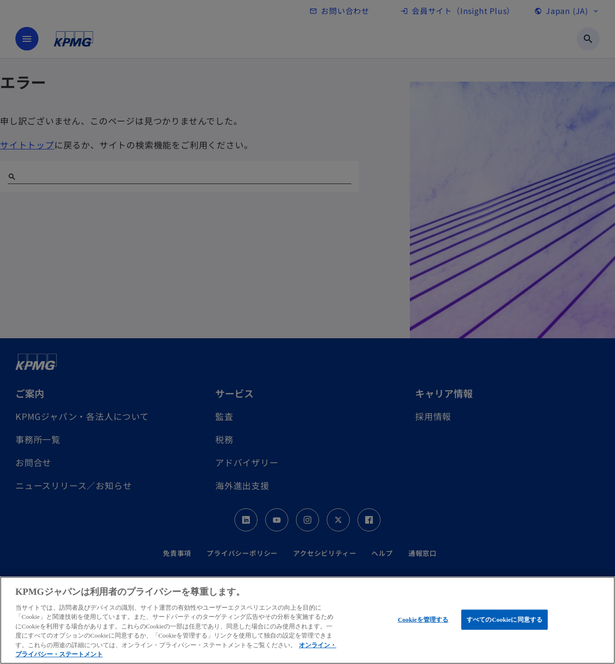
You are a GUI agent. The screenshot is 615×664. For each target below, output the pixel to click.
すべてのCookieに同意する (504, 619)
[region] (307, 620)
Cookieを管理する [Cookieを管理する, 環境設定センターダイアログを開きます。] (423, 619)
